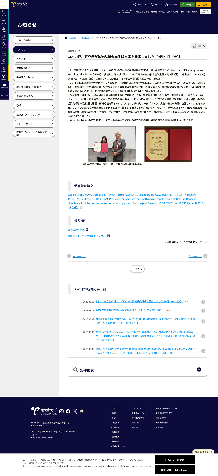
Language (171, 4)
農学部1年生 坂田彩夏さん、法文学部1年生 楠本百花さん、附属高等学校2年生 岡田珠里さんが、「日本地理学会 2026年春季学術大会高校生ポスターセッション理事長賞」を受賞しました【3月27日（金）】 (146, 336)
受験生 (139, 12)
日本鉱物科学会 (76, 229)
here (119, 465)
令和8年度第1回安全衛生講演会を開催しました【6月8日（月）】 (130, 310)
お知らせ (86, 37)
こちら (47, 463)
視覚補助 (156, 4)
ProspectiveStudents (127, 11)
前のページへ (79, 256)
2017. (75, 207)
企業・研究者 (172, 12)
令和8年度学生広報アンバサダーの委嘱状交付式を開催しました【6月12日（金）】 (139, 301)
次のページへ (195, 256)
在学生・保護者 (150, 12)
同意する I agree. (175, 459)
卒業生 (162, 12)
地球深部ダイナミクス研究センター (86, 236)
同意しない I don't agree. (175, 470)
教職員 (195, 12)
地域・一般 (185, 12)
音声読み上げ (140, 4)
